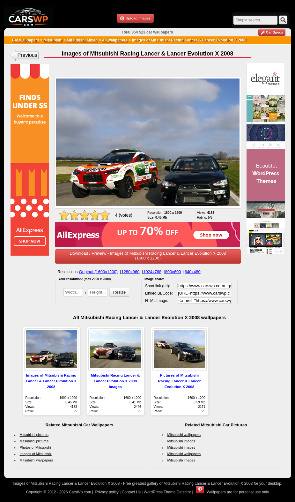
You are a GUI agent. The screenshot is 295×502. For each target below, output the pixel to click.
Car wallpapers (25, 40)
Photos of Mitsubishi (35, 447)
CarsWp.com (80, 492)
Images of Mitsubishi (36, 454)
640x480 (193, 271)
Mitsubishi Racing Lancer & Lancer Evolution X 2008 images (115, 381)
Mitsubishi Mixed (82, 40)
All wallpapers (115, 40)
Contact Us (131, 492)
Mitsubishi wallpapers (36, 460)
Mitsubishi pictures (34, 435)
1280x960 (130, 271)
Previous (27, 55)
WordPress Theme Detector (167, 492)
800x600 (173, 271)
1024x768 (152, 271)
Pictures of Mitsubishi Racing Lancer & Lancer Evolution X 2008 (179, 381)
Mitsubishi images (181, 441)
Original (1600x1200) (98, 271)
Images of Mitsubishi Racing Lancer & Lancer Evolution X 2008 (51, 381)
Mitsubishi (53, 40)
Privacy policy (106, 492)
